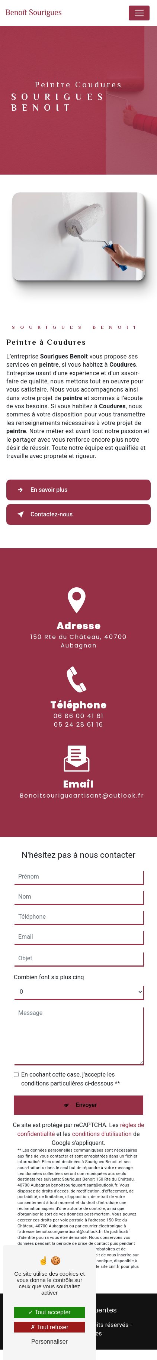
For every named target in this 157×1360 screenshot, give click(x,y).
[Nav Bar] (139, 13)
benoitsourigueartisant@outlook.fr (82, 789)
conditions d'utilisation (102, 1133)
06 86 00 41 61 (79, 722)
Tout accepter (49, 1312)
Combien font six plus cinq (49, 977)
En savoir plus (40, 490)
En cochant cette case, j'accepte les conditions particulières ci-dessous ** (70, 1079)
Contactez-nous (43, 514)
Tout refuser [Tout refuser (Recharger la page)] (49, 1327)
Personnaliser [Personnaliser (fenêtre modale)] (49, 1341)
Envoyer (86, 1105)
